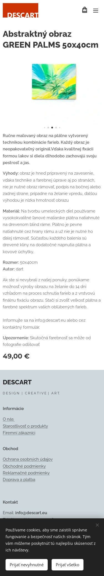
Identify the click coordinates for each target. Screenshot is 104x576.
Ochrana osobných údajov (28, 459)
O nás (9, 419)
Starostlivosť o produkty (25, 426)
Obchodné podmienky (24, 466)
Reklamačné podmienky (26, 472)
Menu (95, 10)
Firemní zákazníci (19, 433)
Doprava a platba (19, 479)
